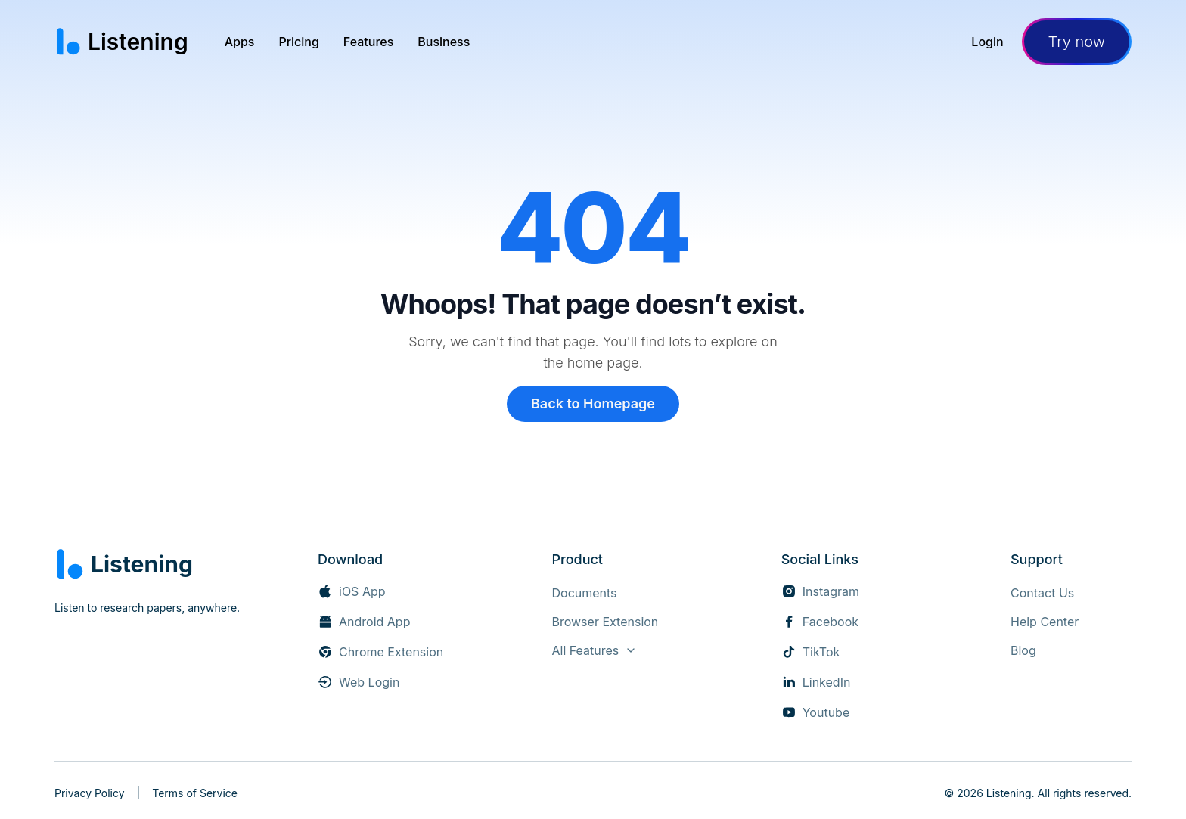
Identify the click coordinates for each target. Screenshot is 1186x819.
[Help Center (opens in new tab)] (1045, 622)
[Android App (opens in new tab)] (364, 622)
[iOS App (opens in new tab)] (352, 591)
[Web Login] (358, 682)
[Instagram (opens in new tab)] (820, 591)
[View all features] (594, 650)
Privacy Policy (89, 792)
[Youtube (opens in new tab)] (815, 712)
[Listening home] (123, 564)
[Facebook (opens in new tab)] (819, 622)
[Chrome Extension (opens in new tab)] (380, 652)
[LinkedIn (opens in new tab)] (816, 682)
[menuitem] (240, 42)
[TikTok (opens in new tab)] (810, 652)
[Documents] (583, 593)
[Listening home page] (121, 41)
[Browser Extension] (604, 622)
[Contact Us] (1042, 593)
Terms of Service (195, 792)
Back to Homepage (593, 403)
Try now (1076, 42)
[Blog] (1023, 650)
